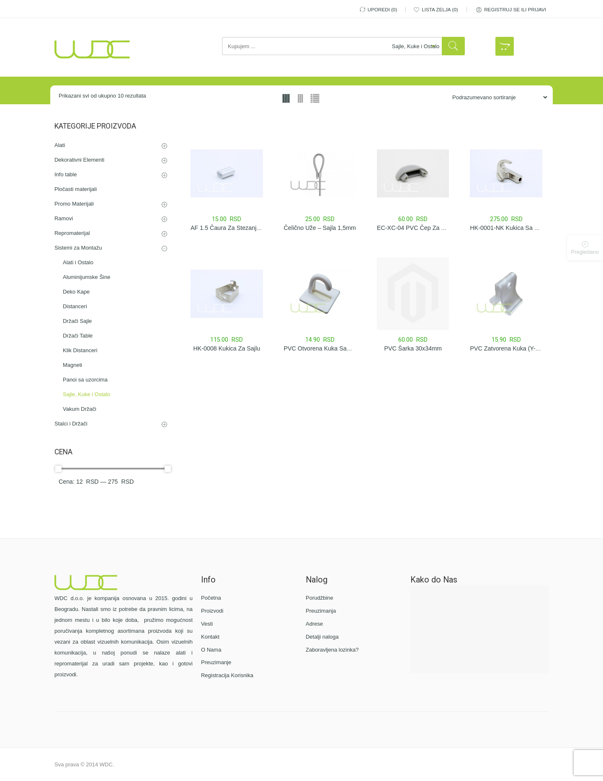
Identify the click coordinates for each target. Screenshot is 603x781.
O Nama (211, 650)
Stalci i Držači (71, 423)
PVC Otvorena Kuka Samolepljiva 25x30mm (342, 348)
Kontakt (210, 637)
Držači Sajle (77, 321)
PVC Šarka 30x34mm (412, 348)
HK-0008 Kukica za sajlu (226, 348)
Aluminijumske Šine (86, 277)
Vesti (207, 624)
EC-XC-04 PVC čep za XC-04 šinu (424, 227)
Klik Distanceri (80, 350)
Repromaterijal (72, 233)
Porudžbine (319, 598)
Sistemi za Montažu (78, 248)
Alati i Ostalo (78, 262)
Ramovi (63, 218)
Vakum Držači (79, 409)
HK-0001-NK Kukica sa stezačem (515, 227)
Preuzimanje (216, 662)
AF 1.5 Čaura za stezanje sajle (233, 227)
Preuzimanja (321, 611)
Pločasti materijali (75, 189)
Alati (59, 145)
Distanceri (75, 306)
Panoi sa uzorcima (85, 379)
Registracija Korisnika (227, 675)
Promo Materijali (74, 204)
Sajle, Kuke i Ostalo (86, 394)
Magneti (72, 365)
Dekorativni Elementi (79, 160)
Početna (211, 598)
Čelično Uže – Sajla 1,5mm (320, 227)
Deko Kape (76, 292)
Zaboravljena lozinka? (332, 650)
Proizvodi (212, 611)
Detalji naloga (322, 637)
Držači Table (78, 336)
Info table (65, 174)
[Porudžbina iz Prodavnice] (496, 97)
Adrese (314, 624)
